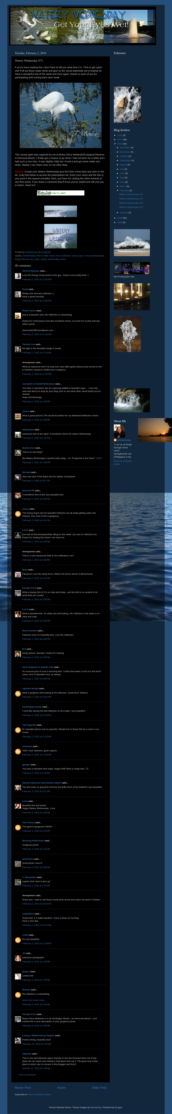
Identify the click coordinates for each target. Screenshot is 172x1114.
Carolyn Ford (29, 588)
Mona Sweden (29, 630)
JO (23, 953)
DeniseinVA (28, 490)
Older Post (99, 1087)
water (36, 259)
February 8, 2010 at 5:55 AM (36, 1004)
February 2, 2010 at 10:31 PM (36, 697)
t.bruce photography (94, 255)
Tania (25, 289)
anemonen (27, 859)
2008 (120, 222)
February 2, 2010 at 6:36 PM (36, 639)
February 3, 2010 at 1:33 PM (36, 961)
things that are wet (24, 259)
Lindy (25, 935)
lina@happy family (32, 707)
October (124, 156)
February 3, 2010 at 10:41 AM (36, 925)
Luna (25, 801)
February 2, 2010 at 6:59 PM (36, 657)
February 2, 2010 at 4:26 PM (36, 541)
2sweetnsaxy (29, 255)
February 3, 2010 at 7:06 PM (36, 980)
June (122, 173)
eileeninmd (28, 429)
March (123, 186)
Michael (26, 472)
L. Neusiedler (29, 877)
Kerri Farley (28, 822)
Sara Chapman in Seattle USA (37, 667)
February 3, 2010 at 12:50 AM (36, 754)
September (125, 160)
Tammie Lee (28, 344)
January (124, 212)
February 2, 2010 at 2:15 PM (36, 438)
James (25, 411)
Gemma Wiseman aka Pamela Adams (41, 783)
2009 (120, 218)
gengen (26, 764)
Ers (24, 649)
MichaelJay (95, 1107)
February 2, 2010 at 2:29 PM (36, 462)
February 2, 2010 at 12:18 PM (36, 334)
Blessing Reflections (33, 840)
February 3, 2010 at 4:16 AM (36, 849)
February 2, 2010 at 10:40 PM (36, 715)
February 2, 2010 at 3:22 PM (36, 499)
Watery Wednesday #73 (131, 207)
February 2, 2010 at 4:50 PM (36, 599)
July (122, 169)
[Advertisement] (128, 370)
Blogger (118, 1107)
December (125, 147)
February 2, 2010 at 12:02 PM (36, 279)
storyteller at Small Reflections (38, 384)
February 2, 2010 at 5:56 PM (36, 621)
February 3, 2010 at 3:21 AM (36, 791)
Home (61, 1087)
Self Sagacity (29, 725)
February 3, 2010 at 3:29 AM (36, 812)
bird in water (42, 255)
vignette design (30, 688)
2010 (120, 144)
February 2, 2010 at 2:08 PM (36, 420)
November (125, 152)
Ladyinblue (28, 913)
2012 (120, 135)
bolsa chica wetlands (60, 255)
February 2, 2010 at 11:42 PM (36, 736)
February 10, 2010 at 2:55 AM (36, 1044)
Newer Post (23, 1087)
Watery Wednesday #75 (131, 198)
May (122, 177)
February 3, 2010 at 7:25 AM (36, 885)
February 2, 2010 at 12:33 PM (36, 352)
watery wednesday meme (53, 259)
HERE (99, 458)
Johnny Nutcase (30, 271)
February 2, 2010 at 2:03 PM (36, 401)
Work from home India (33, 1000)
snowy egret (77, 255)
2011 (120, 139)
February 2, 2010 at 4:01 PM (36, 520)
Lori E (25, 609)
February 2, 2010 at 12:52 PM (36, 374)
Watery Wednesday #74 (131, 203)
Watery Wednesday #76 (131, 194)
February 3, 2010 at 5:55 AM (36, 867)
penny (25, 509)
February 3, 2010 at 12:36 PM (36, 943)
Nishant (26, 989)
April (122, 182)
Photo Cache (29, 310)
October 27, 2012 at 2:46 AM (36, 1068)
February (124, 190)
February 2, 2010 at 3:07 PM (36, 480)
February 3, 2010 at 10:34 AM (36, 904)
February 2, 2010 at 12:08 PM (36, 300)
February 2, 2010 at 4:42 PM (36, 578)
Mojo (25, 569)
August (123, 164)
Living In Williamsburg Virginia (38, 1035)
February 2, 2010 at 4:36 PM (36, 560)
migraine (26, 1054)
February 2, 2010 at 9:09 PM (36, 678)
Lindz (25, 530)
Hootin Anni (28, 448)
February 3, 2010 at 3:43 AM (36, 831)
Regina (26, 971)
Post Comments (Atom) (39, 1094)
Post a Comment (27, 1074)
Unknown (27, 746)
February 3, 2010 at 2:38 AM (36, 773)
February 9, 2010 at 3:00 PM (36, 1025)
